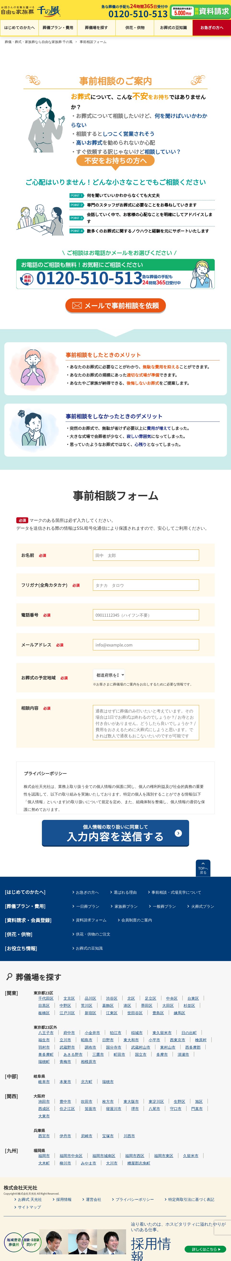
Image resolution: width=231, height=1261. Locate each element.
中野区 (79, 1000)
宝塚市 (122, 1108)
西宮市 (58, 1108)
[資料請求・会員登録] (28, 921)
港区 (142, 1000)
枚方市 (122, 1079)
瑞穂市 (122, 1065)
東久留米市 (176, 1021)
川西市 (143, 1108)
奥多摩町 (60, 1043)
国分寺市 (128, 1036)
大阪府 (39, 1079)
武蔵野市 (81, 1036)
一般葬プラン (164, 907)
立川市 (79, 1028)
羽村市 (58, 1036)
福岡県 (39, 1122)
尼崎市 (101, 1108)
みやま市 (103, 1130)
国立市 (155, 1043)
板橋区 (58, 1007)
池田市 (58, 1079)
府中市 (83, 1021)
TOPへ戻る (203, 871)
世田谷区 (149, 1007)
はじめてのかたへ (19, 28)
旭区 (213, 1079)
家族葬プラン (126, 907)
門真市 (211, 1086)
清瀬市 (197, 1043)
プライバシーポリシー (135, 1166)
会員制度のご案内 (137, 921)
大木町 (58, 1130)
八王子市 (60, 1021)
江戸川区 (81, 1007)
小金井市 (106, 1021)
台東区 (207, 992)
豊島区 (172, 1007)
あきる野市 (87, 1043)
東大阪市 (145, 1079)
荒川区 (101, 1000)
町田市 (134, 1043)
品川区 (105, 992)
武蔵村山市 (155, 1036)
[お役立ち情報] (21, 948)
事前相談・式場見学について (178, 893)
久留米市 (205, 1122)
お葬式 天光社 (30, 1166)
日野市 (122, 1028)
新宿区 (105, 1007)
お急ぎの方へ (211, 28)
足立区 (165, 992)
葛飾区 (122, 1000)
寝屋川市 (128, 1086)
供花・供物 (134, 28)
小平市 (169, 1028)
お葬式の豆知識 (173, 28)
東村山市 (182, 1036)
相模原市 (103, 1050)
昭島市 (101, 1028)
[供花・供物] (19, 934)
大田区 (182, 1000)
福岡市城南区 (118, 1122)
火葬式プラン (202, 907)
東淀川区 (170, 1079)
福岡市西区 (149, 1122)
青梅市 (79, 1050)
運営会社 (93, 1166)
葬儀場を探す (96, 28)
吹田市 (101, 1079)
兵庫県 (39, 1108)
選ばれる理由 (126, 893)
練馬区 (194, 1007)
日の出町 (203, 1021)
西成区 (58, 1086)
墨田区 (161, 1000)
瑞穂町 (58, 1050)
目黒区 (58, 1000)
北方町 (101, 1065)
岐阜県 (39, 1065)
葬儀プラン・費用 (58, 28)
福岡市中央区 (85, 1122)
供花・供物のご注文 (93, 934)
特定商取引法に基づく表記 (191, 1166)
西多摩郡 (207, 1036)
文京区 (83, 992)
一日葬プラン (87, 907)
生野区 (194, 1079)
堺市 (149, 1086)
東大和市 (145, 1028)
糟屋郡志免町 (153, 1130)
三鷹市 (112, 1043)
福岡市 (58, 1122)
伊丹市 (79, 1108)
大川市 (126, 1130)
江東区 (126, 1007)
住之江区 (81, 1086)
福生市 (58, 1028)
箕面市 (105, 1086)
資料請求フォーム (91, 921)
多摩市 (176, 1043)
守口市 (190, 1086)
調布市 (105, 1036)
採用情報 (64, 1166)
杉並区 (203, 1000)
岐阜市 (58, 1065)
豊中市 (79, 1079)
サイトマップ (29, 1174)
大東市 (58, 1094)
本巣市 (79, 1065)
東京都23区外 (39, 1024)
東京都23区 (39, 995)
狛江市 (130, 1021)
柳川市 (79, 1130)
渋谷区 (126, 992)
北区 (145, 992)
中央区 (186, 992)
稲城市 (151, 1021)
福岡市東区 (178, 1122)
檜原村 (215, 1028)
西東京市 (192, 1028)
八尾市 (169, 1086)
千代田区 (60, 992)
